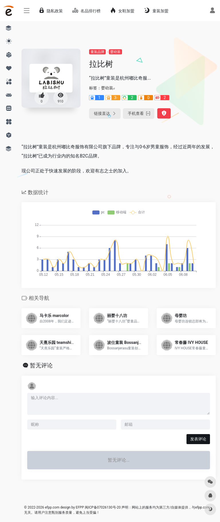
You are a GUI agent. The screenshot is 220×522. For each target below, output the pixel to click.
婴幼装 (115, 52)
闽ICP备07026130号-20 (102, 507)
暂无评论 (41, 365)
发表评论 (198, 439)
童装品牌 (97, 52)
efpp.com (52, 507)
